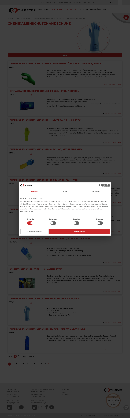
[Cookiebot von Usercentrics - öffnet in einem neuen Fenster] (101, 185)
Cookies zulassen (79, 231)
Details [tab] (65, 191)
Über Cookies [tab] (96, 191)
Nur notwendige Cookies (34, 231)
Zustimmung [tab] (34, 191)
